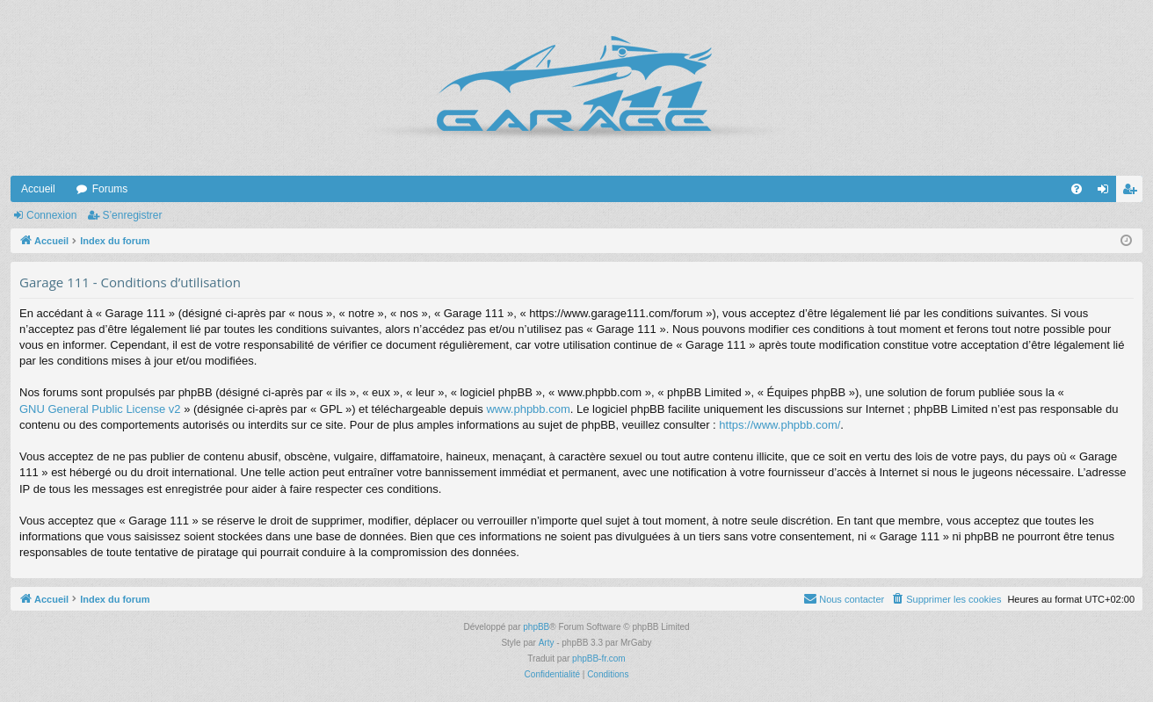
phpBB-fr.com (599, 658)
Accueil (38, 189)
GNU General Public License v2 (100, 409)
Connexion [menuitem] (1107, 192)
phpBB (536, 627)
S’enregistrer (132, 215)
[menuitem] (1076, 189)
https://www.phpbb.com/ (779, 424)
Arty (547, 643)
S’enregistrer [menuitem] (1133, 192)
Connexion (51, 215)
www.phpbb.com (527, 409)
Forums (110, 189)
